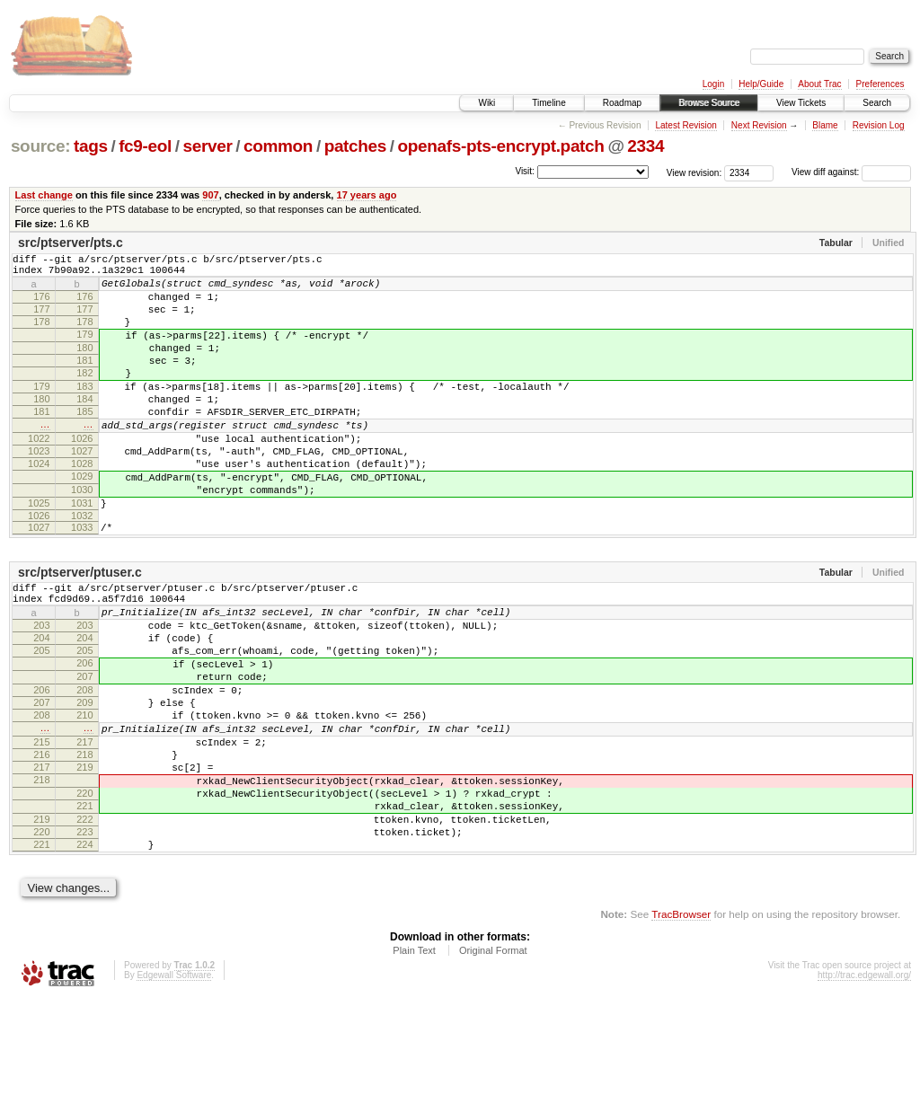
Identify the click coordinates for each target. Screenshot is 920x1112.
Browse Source (708, 103)
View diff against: (851, 172)
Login (713, 84)
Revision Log (879, 125)
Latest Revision (685, 125)
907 (210, 195)
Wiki (486, 103)
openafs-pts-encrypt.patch (501, 146)
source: (40, 146)
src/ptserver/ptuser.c (80, 629)
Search (876, 103)
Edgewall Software (174, 1088)
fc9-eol (145, 146)
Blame (824, 125)
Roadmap (622, 103)
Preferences (880, 84)
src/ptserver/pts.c (70, 242)
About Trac (819, 84)
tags (91, 146)
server (207, 146)
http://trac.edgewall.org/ (864, 1088)
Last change (44, 195)
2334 (645, 146)
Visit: (525, 171)
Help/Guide (761, 84)
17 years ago (367, 195)
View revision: (694, 172)
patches (355, 146)
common (278, 146)
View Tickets (801, 103)
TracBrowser (681, 1027)
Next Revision (759, 125)
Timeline (548, 103)
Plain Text (414, 1063)
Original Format (493, 1063)
